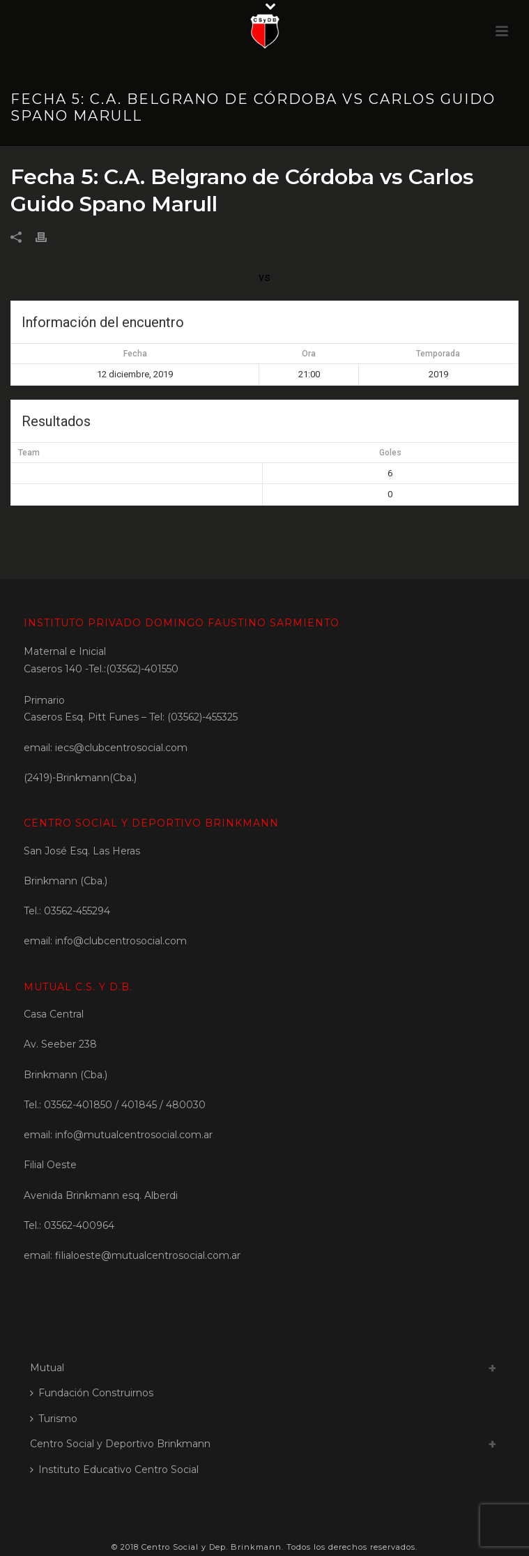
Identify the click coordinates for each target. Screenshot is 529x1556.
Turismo (53, 1418)
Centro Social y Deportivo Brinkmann (120, 1443)
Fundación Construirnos (91, 1393)
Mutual (47, 1367)
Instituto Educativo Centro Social (114, 1469)
